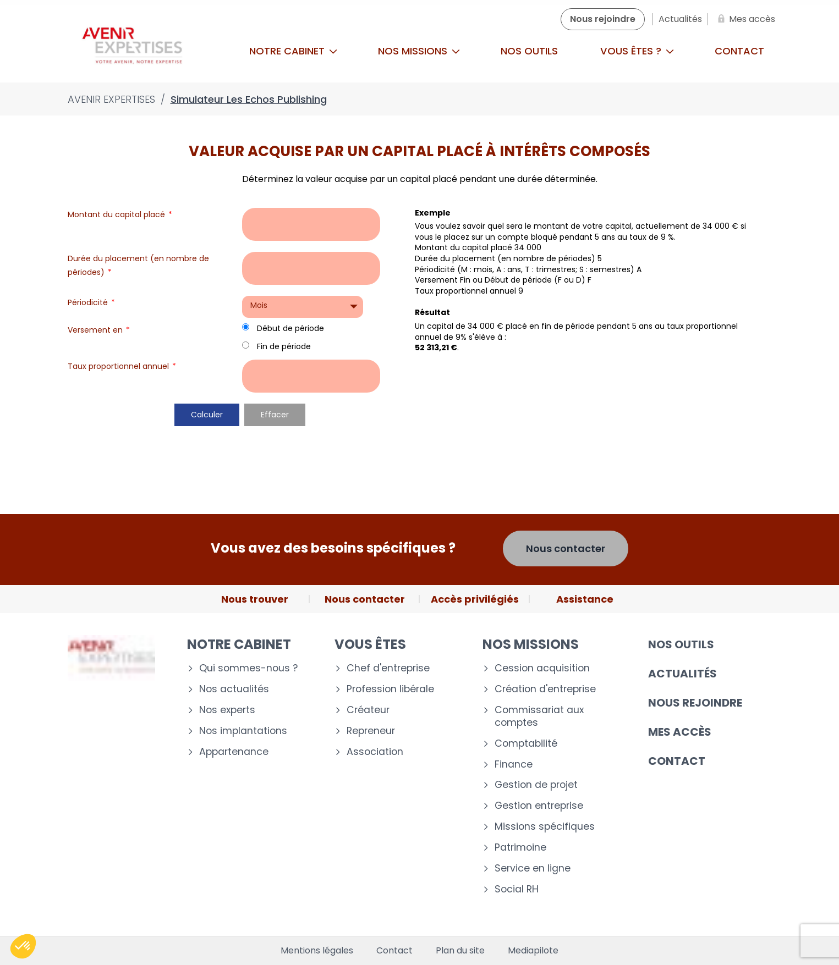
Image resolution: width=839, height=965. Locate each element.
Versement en (99, 329)
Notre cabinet (293, 51)
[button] (23, 946)
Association (375, 752)
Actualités (682, 673)
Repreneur (371, 731)
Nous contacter (565, 548)
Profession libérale (390, 689)
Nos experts (227, 710)
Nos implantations (243, 731)
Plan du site (460, 951)
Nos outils (529, 51)
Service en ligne (533, 868)
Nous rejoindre (695, 702)
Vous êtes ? (637, 51)
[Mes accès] (744, 19)
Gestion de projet (536, 785)
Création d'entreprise (545, 689)
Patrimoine (520, 847)
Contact (739, 51)
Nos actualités (234, 689)
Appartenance (233, 752)
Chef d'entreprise (388, 668)
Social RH (517, 889)
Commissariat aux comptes (539, 716)
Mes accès (679, 732)
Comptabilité (526, 743)
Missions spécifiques (545, 826)
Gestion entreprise (539, 805)
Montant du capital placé (120, 214)
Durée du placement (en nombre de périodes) (138, 265)
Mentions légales (317, 951)
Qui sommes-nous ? (248, 668)
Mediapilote (533, 951)
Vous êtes (370, 644)
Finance (514, 764)
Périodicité (91, 302)
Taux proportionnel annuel (122, 366)
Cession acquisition (542, 668)
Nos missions (419, 51)
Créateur (368, 710)
